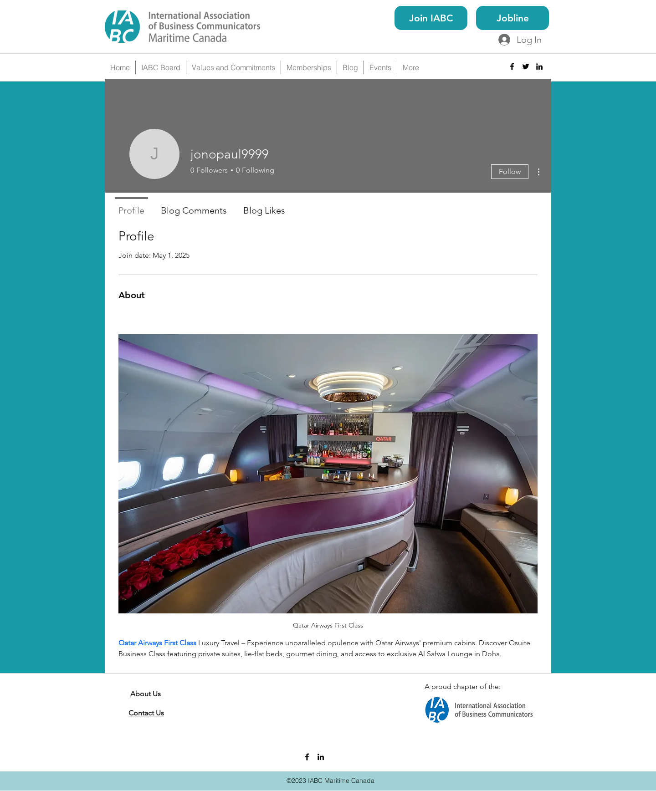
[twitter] (525, 66)
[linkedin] (539, 66)
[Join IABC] (431, 18)
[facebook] (512, 66)
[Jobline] (512, 18)
